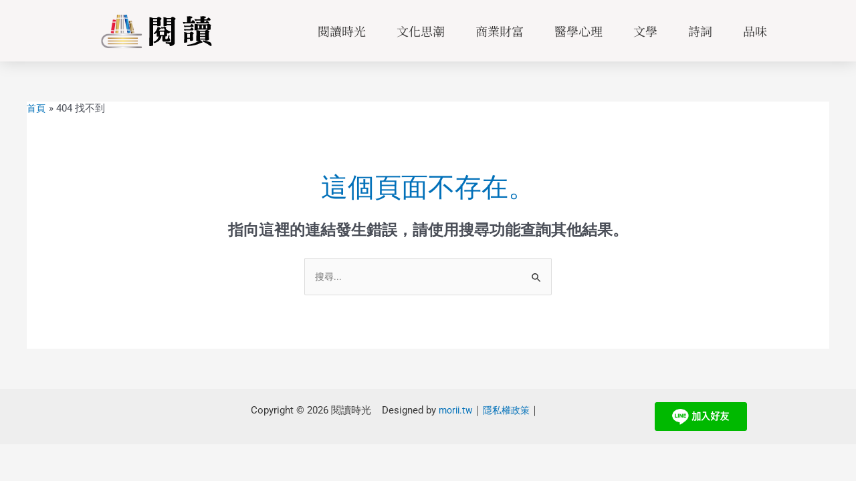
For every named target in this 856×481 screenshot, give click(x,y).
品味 (755, 30)
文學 (645, 30)
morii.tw (451, 412)
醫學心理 (578, 30)
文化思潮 (421, 30)
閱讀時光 (342, 30)
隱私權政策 (504, 412)
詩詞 (700, 30)
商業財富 (499, 30)
